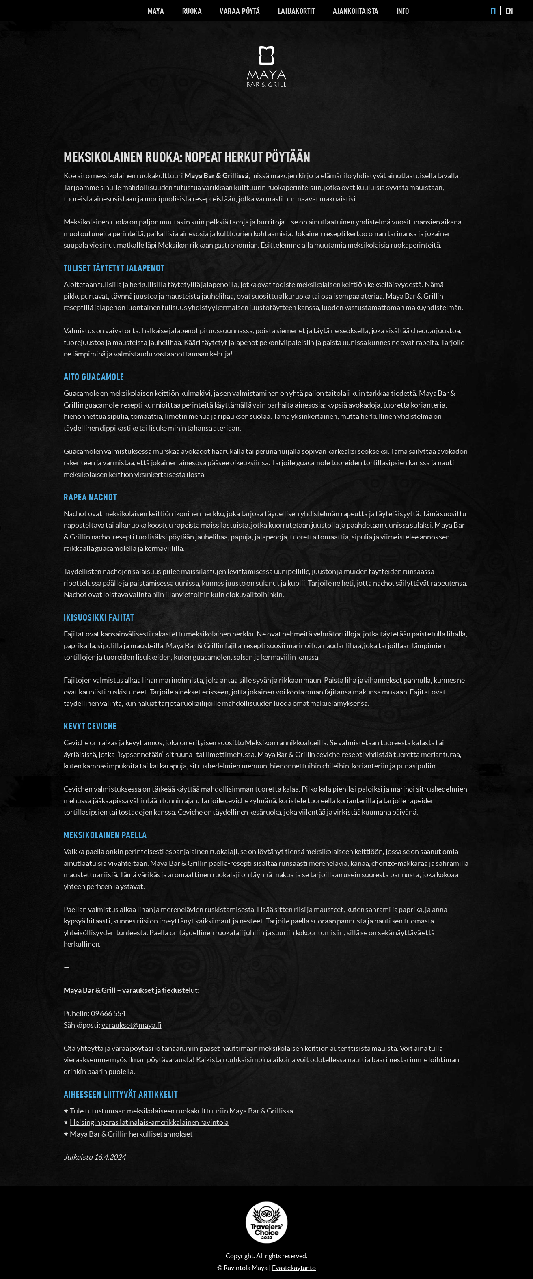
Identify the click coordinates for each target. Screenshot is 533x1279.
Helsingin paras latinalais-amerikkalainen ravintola (149, 1122)
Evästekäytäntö (294, 1267)
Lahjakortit (296, 10)
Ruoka (192, 10)
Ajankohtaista (356, 10)
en (509, 10)
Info (403, 10)
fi (493, 10)
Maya (156, 10)
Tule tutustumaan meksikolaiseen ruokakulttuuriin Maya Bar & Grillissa (181, 1110)
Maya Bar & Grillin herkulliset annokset (131, 1134)
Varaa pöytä (240, 10)
